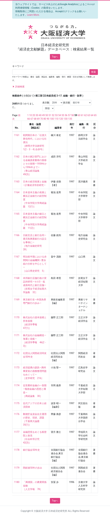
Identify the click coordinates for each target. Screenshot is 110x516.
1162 (16, 156)
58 (72, 115)
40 (40, 115)
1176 (16, 414)
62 (85, 115)
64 (92, 115)
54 (59, 115)
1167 (16, 256)
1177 (16, 432)
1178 (16, 450)
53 (56, 115)
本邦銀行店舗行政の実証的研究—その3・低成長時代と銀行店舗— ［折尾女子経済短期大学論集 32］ (35, 285)
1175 (16, 403)
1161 (16, 135)
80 (44, 118)
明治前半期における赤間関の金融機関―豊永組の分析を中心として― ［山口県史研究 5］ (35, 263)
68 (35, 118)
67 (32, 118)
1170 (16, 317)
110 (56, 118)
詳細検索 (18, 86)
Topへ (55, 56)
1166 (16, 235)
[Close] (91, 4)
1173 (16, 367)
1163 (16, 181)
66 (28, 118)
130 (65, 118)
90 (48, 118)
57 (69, 115)
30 (37, 115)
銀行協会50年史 (31, 450)
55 (62, 115)
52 (53, 115)
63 (88, 115)
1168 (16, 278)
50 (46, 115)
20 (33, 115)
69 (38, 118)
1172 (16, 353)
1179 (16, 467)
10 (30, 115)
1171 (16, 335)
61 (82, 115)
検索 (93, 72)
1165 (16, 213)
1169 (16, 299)
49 (43, 115)
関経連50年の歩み (32, 467)
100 (52, 118)
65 (95, 115)
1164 (16, 192)
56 (66, 115)
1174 (16, 385)
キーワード (18, 66)
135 (70, 118)
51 (50, 115)
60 (79, 115)
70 (41, 118)
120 (61, 118)
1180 (16, 482)
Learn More (33, 14)
